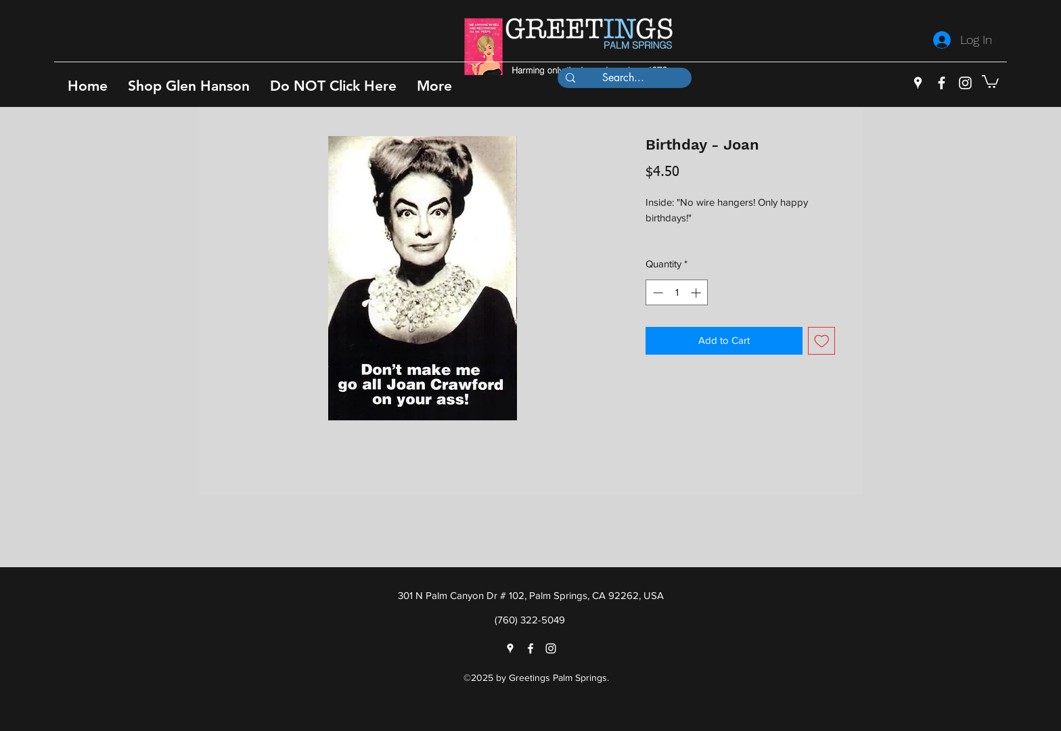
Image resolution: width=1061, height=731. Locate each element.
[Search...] (623, 78)
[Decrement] (657, 292)
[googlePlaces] (917, 82)
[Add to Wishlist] (822, 341)
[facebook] (941, 82)
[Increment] (697, 292)
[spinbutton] (677, 292)
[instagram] (965, 82)
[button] (189, 85)
